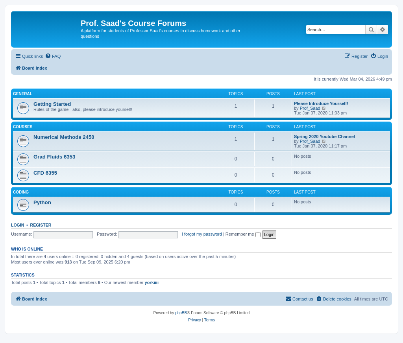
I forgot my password (202, 234)
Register (41, 225)
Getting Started (52, 104)
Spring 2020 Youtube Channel (324, 136)
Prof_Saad (310, 108)
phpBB (181, 313)
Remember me (243, 234)
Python (42, 202)
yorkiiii (152, 282)
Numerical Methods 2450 (63, 137)
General (22, 94)
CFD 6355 (45, 173)
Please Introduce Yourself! (321, 103)
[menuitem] (53, 56)
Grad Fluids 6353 (54, 157)
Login (17, 225)
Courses (22, 127)
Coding (21, 192)
